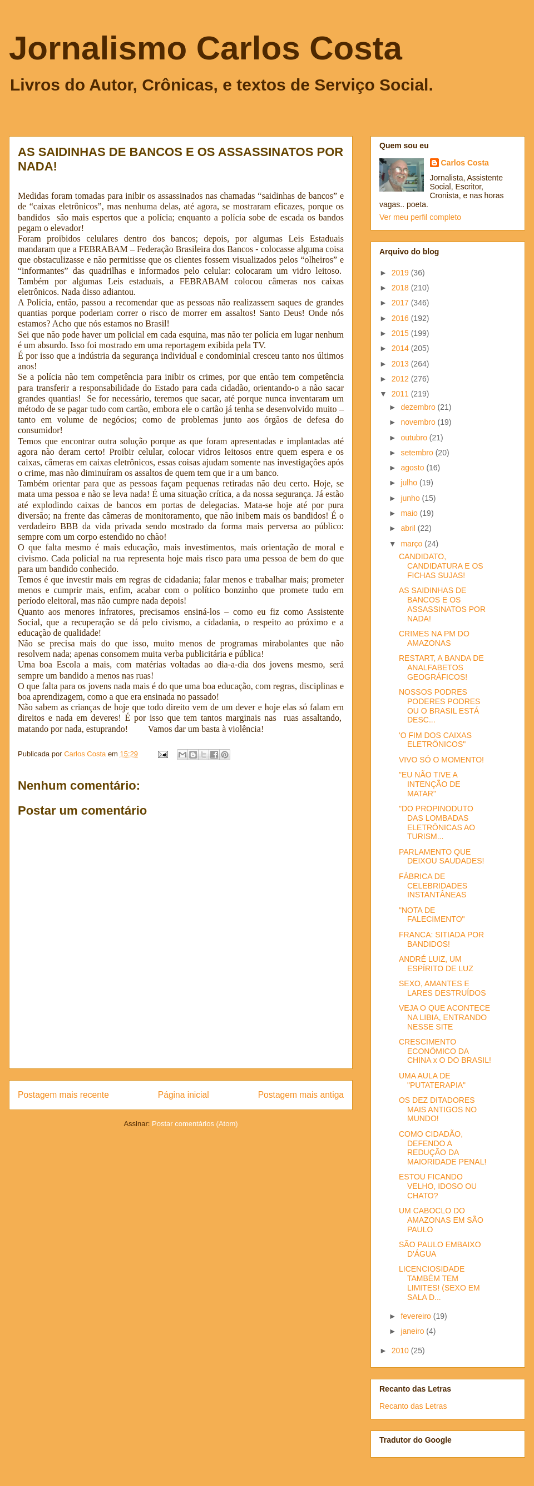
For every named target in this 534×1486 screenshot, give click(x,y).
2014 (401, 348)
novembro (418, 422)
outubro (414, 437)
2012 (401, 378)
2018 (401, 287)
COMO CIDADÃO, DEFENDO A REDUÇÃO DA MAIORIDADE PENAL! (442, 1147)
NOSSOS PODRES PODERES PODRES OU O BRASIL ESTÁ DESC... (439, 705)
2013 (401, 363)
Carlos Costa (465, 162)
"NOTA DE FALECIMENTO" (432, 915)
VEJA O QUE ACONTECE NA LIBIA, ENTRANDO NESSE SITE (444, 1017)
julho (409, 482)
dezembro (418, 407)
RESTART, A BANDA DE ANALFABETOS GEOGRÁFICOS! (441, 667)
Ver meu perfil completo (420, 217)
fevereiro (416, 1316)
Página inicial (183, 1095)
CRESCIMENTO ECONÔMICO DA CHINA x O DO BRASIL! (445, 1051)
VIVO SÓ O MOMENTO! (441, 759)
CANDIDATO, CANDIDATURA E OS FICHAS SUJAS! (441, 566)
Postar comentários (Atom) (195, 1123)
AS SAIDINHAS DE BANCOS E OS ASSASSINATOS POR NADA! (442, 604)
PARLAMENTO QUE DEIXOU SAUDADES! (441, 856)
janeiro (413, 1331)
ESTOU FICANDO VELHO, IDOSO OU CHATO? (438, 1186)
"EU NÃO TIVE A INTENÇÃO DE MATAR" (430, 784)
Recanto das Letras (413, 1406)
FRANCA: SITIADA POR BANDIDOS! (441, 939)
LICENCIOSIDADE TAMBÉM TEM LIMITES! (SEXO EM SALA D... (439, 1282)
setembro (417, 452)
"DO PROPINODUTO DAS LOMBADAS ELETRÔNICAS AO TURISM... (437, 822)
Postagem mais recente (63, 1095)
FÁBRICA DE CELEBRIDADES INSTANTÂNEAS (433, 886)
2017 (401, 302)
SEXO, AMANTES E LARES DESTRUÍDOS (442, 988)
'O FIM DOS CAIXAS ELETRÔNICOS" (435, 740)
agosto (413, 467)
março (412, 543)
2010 (401, 1350)
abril (408, 528)
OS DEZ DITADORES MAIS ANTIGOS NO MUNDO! (438, 1109)
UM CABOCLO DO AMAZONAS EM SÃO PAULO (441, 1220)
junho (411, 498)
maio (409, 513)
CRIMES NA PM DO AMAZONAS (434, 638)
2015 (401, 333)
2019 (401, 272)
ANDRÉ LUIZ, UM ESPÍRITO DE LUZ (436, 964)
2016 (401, 318)
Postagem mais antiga (301, 1095)
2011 (401, 393)
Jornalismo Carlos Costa (205, 48)
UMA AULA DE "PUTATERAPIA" (432, 1080)
